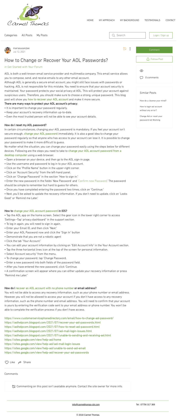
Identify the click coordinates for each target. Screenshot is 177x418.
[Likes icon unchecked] (6, 362)
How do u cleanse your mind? (153, 101)
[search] (127, 35)
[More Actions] (128, 49)
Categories (10, 35)
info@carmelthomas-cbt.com (86, 404)
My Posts (42, 35)
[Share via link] (24, 362)
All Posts (27, 35)
